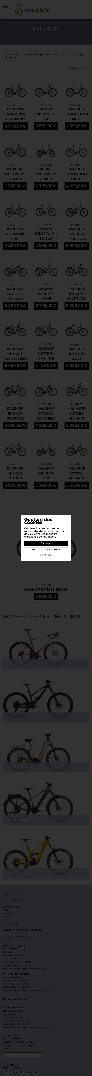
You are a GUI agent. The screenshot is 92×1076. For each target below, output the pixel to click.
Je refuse (46, 555)
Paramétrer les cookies (46, 549)
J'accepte (46, 543)
